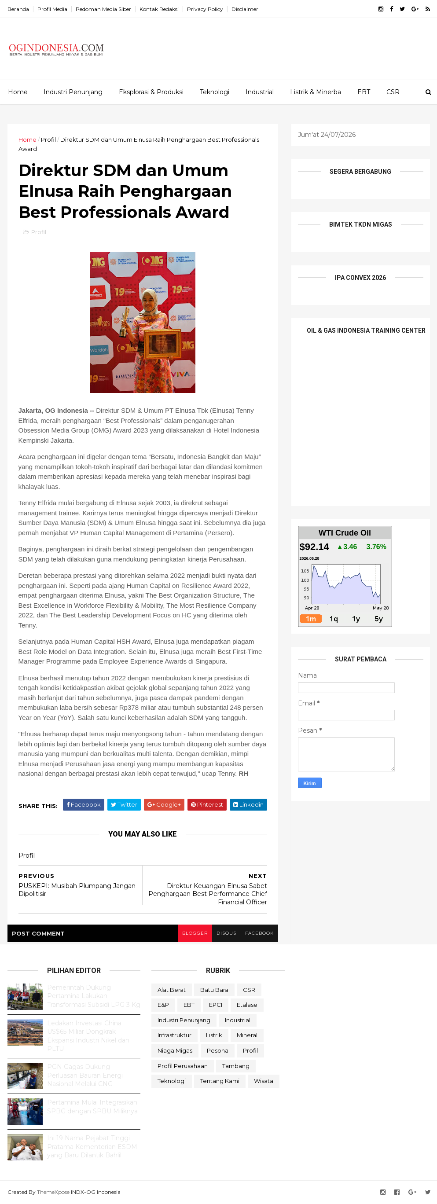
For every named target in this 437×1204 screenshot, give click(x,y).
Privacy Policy (205, 9)
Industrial (260, 92)
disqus (226, 933)
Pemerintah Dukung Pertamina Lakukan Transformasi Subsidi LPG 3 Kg (93, 996)
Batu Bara (214, 989)
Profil (48, 139)
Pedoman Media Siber (103, 9)
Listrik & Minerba (315, 92)
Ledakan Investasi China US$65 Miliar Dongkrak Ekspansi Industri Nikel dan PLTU (88, 1036)
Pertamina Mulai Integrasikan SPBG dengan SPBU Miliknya (92, 1106)
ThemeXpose (53, 1192)
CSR (393, 92)
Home (18, 92)
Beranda (18, 9)
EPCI (215, 1004)
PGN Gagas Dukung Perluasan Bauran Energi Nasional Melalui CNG (85, 1075)
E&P (163, 1004)
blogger (195, 933)
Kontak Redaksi (159, 9)
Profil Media (52, 9)
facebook (259, 933)
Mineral (247, 1035)
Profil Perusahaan (183, 1065)
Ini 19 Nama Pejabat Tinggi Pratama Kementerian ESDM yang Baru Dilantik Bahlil (92, 1146)
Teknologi (214, 92)
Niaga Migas (175, 1050)
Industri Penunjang (73, 92)
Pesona (217, 1050)
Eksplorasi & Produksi (151, 92)
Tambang (236, 1065)
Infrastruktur (174, 1035)
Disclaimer (244, 9)
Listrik (214, 1035)
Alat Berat (172, 989)
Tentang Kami (219, 1080)
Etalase (247, 1004)
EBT (363, 92)
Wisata (263, 1080)
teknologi (172, 1080)
